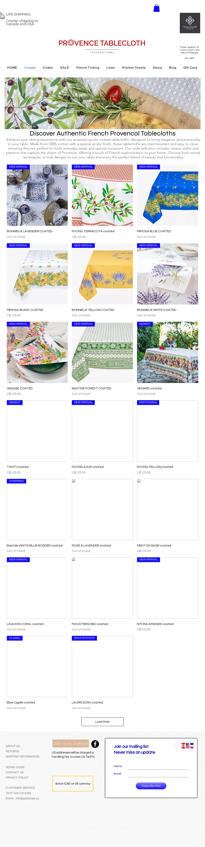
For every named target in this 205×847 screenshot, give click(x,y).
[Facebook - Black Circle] (95, 744)
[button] (156, 8)
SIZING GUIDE (15, 767)
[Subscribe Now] (151, 785)
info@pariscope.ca (27, 798)
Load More (102, 721)
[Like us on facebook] (70, 743)
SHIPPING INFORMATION (22, 756)
